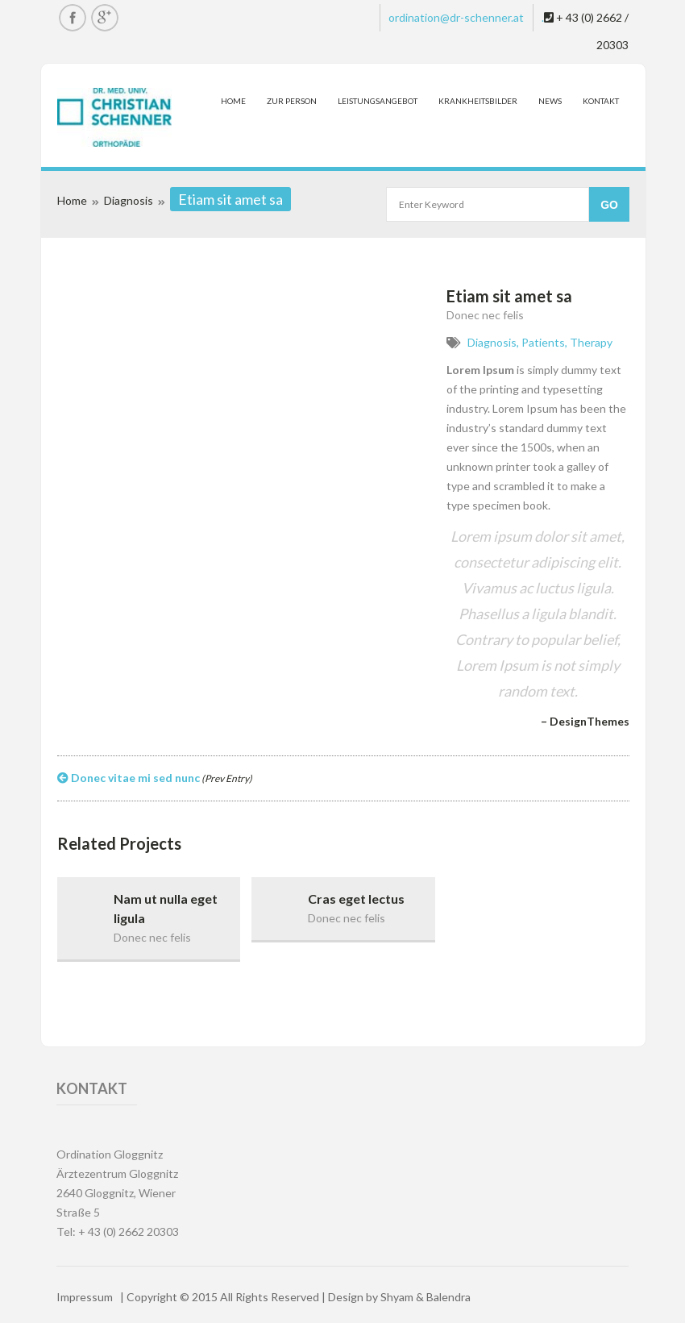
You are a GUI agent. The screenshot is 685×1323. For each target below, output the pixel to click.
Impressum (84, 1297)
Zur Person (292, 101)
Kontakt (601, 101)
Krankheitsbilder (477, 101)
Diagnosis (128, 200)
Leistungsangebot (377, 101)
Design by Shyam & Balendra (399, 1297)
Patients (543, 342)
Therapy (591, 342)
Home (233, 101)
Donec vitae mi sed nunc (154, 777)
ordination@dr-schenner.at (456, 17)
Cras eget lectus (356, 898)
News (550, 101)
